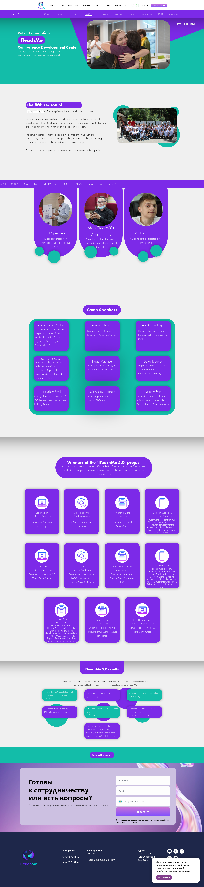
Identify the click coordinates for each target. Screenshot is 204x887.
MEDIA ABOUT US (145, 14)
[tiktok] (182, 853)
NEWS (131, 14)
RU (186, 24)
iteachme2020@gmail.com (101, 859)
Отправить (143, 812)
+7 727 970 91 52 (70, 862)
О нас (52, 5)
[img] (41, 5)
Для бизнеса (120, 5)
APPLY (75, 14)
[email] (143, 790)
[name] (143, 780)
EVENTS (160, 14)
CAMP (88, 14)
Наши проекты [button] (74, 5)
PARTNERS (118, 14)
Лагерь (62, 5)
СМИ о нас (97, 5)
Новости (86, 5)
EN (192, 24)
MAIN (46, 14)
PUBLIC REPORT (174, 14)
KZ (179, 24)
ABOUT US (61, 14)
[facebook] (175, 853)
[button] (159, 5)
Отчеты (108, 5)
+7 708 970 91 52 (70, 856)
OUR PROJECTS (102, 14)
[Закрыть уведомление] (197, 859)
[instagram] (169, 853)
